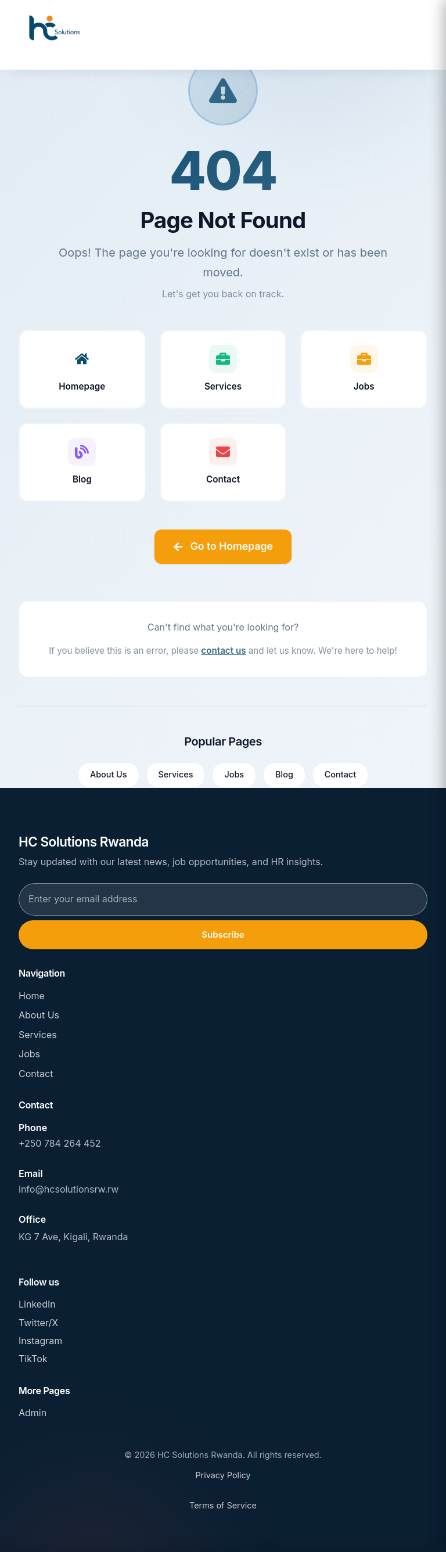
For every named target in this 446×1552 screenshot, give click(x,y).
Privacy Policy (222, 1475)
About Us (108, 774)
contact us (223, 650)
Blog (284, 774)
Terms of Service (223, 1505)
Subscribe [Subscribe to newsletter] (223, 934)
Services (176, 774)
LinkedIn (37, 1304)
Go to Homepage (223, 546)
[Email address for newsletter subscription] (223, 899)
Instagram (40, 1340)
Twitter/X (38, 1322)
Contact (340, 774)
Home (32, 996)
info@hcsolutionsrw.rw (68, 1189)
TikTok (33, 1358)
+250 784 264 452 (60, 1143)
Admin (32, 1412)
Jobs (234, 774)
